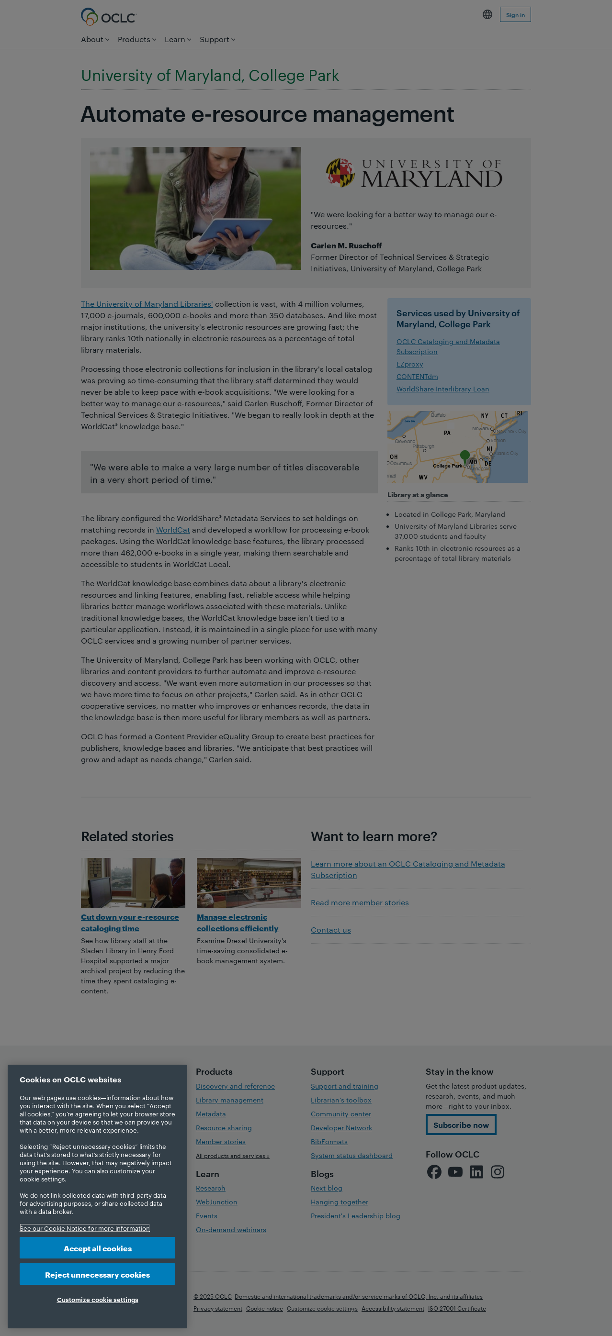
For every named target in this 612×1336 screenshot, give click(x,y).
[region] (97, 1196)
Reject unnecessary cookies (97, 1274)
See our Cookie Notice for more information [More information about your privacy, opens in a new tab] (85, 1228)
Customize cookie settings (97, 1299)
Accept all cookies (98, 1247)
